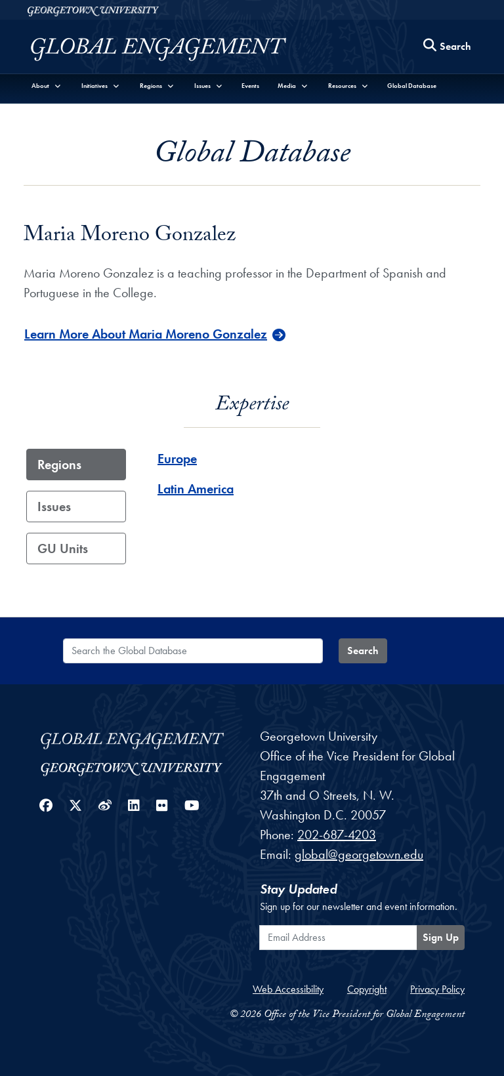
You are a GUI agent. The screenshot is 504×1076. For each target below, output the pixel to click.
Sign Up (441, 937)
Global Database (411, 85)
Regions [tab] (59, 464)
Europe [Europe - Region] (177, 458)
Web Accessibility (288, 989)
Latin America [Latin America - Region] (196, 488)
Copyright (367, 989)
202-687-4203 (336, 834)
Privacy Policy (437, 989)
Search (363, 650)
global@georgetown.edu (359, 854)
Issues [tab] (54, 506)
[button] (47, 85)
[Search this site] (447, 46)
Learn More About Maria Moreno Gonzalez (145, 333)
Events (250, 85)
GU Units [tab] (62, 548)
